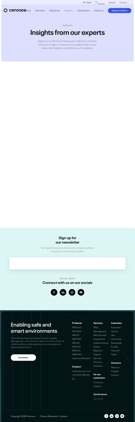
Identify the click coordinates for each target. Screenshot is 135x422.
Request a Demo (120, 10)
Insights (115, 370)
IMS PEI (75, 334)
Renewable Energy (116, 344)
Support (112, 2)
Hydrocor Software (81, 358)
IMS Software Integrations (99, 336)
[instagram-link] (72, 292)
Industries (116, 322)
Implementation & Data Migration (101, 346)
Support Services (97, 355)
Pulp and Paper (115, 352)
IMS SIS (75, 342)
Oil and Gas (114, 333)
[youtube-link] (81, 292)
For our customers (99, 375)
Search (100, 3)
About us (115, 367)
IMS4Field (76, 354)
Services (98, 322)
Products (77, 322)
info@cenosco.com (81, 370)
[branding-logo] (15, 10)
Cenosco (116, 362)
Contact (123, 2)
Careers (115, 374)
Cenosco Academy (98, 363)
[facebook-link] (54, 292)
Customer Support (98, 383)
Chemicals (116, 338)
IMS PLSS (76, 338)
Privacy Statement (49, 416)
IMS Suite (76, 327)
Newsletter (23, 357)
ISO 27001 (98, 398)
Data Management (100, 329)
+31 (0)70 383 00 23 (81, 376)
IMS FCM (76, 346)
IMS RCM (76, 331)
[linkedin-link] (63, 292)
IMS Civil (76, 350)
